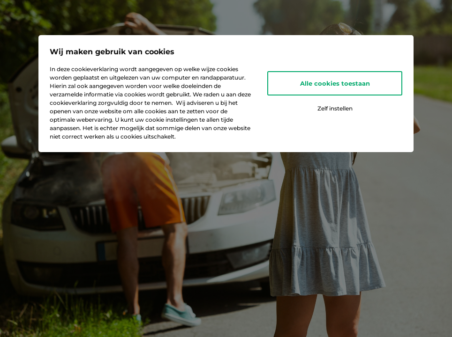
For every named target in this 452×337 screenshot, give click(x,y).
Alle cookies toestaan (335, 83)
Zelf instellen (335, 108)
